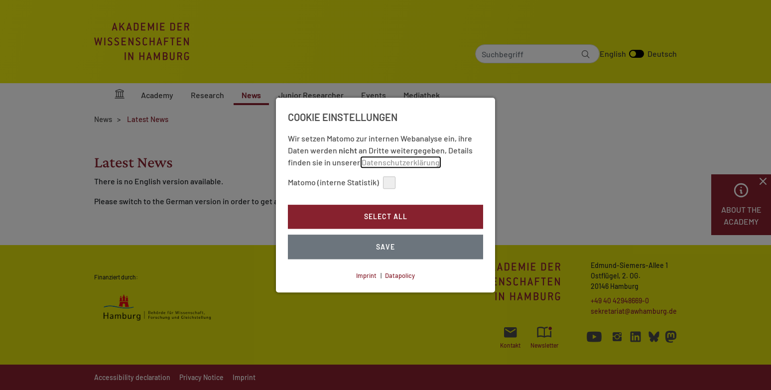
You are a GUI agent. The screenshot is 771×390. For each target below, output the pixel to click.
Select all (385, 217)
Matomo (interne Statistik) (341, 182)
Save (385, 247)
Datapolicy (400, 275)
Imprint (366, 275)
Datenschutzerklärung (401, 162)
